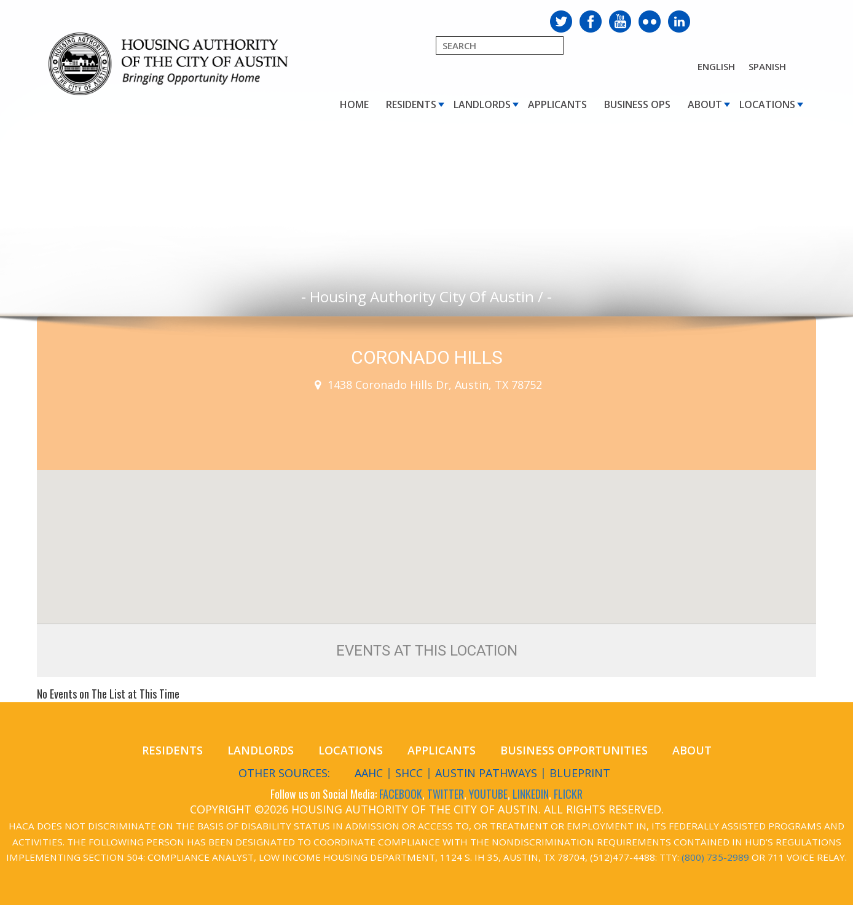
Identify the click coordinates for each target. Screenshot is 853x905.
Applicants (557, 104)
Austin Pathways (486, 773)
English (716, 66)
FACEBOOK (400, 794)
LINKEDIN (531, 794)
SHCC (409, 773)
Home (354, 104)
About (705, 104)
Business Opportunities (574, 750)
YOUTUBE (488, 794)
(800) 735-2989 (715, 857)
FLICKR (568, 794)
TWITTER (445, 794)
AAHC (369, 773)
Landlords (482, 104)
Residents (411, 104)
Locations (767, 104)
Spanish (767, 66)
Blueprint (579, 773)
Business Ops (637, 104)
